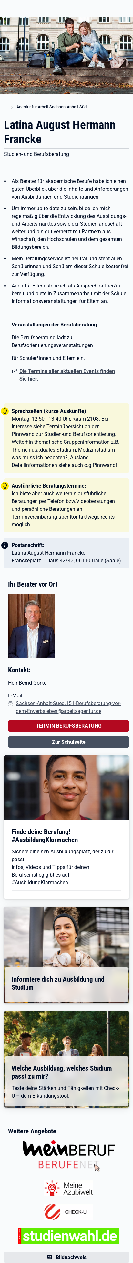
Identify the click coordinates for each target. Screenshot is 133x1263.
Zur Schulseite (69, 742)
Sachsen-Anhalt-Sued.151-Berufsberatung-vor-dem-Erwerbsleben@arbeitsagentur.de (68, 707)
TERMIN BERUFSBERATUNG (69, 726)
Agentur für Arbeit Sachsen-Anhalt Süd (51, 106)
